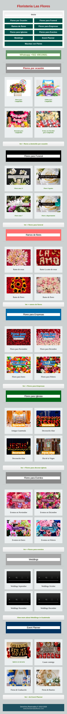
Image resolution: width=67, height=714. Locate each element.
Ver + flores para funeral (33, 225)
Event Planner (48, 38)
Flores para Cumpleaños (18, 100)
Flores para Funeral (48, 20)
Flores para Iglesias (18, 32)
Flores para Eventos (48, 32)
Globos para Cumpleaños (48, 100)
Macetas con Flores (33, 44)
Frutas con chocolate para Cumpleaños (48, 131)
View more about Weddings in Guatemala (33, 617)
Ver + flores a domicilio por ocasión (33, 144)
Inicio (33, 15)
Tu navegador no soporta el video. (19, 577)
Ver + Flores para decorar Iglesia (33, 468)
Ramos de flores (19, 26)
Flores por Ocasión (18, 20)
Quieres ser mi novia (18, 662)
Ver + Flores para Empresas (33, 386)
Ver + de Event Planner (33, 697)
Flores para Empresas (48, 26)
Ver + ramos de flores (33, 304)
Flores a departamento (48, 216)
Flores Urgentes (48, 188)
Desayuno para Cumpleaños (18, 131)
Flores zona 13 (18, 188)
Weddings (18, 38)
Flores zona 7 (19, 216)
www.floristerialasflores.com (33, 708)
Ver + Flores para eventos (33, 549)
